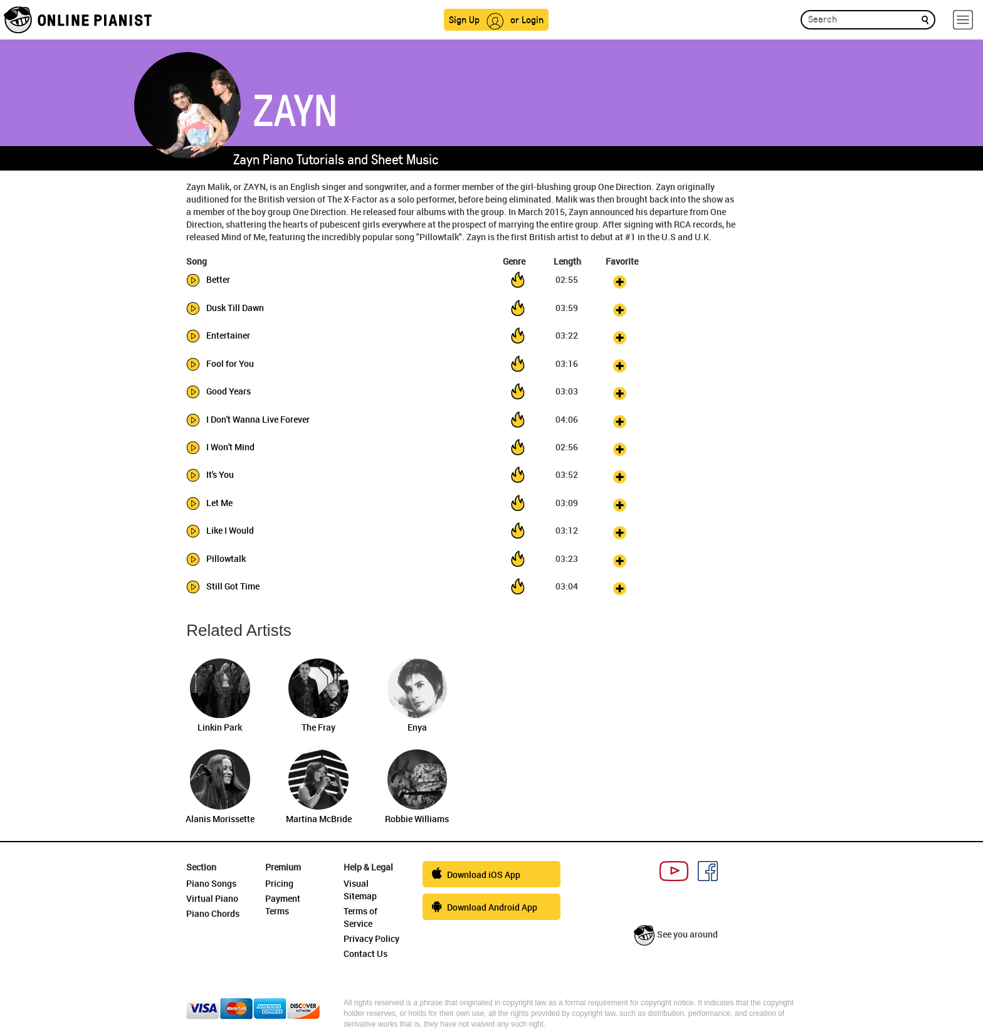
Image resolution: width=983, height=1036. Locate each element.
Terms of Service (360, 917)
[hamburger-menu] (963, 19)
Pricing (279, 883)
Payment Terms (282, 904)
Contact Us (365, 953)
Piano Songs (211, 883)
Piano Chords (212, 913)
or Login (527, 19)
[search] (925, 19)
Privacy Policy (371, 938)
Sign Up (464, 19)
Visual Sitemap (360, 889)
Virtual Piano (212, 898)
